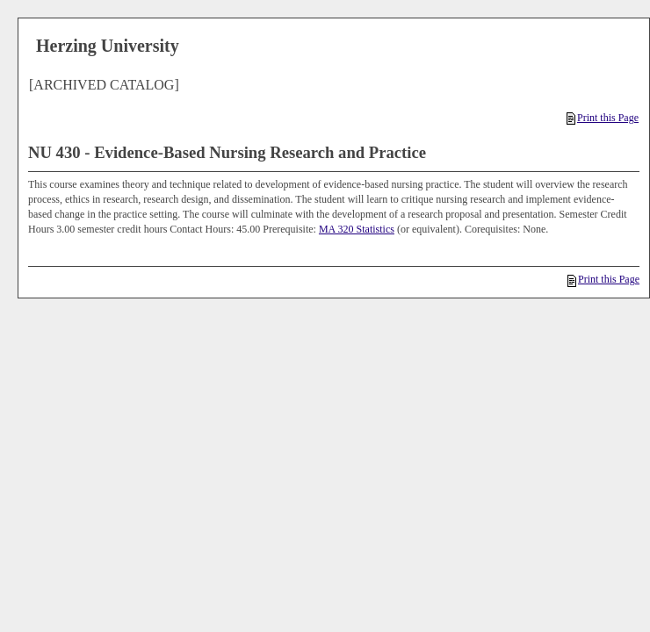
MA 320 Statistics (356, 229)
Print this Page (603, 117)
